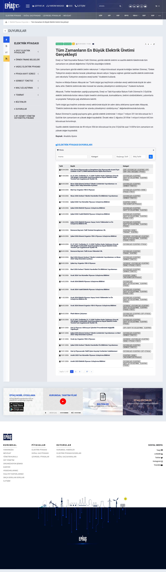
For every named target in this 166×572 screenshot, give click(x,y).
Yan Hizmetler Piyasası (132, 204)
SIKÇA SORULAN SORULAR (13, 477)
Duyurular (132, 169)
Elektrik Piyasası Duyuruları (19, 22)
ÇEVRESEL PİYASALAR (52, 15)
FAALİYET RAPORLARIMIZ (13, 474)
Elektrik (141, 169)
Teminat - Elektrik (131, 232)
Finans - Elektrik (130, 253)
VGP (152, 15)
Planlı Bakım (128, 315)
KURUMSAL (10, 445)
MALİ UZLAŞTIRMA (24, 88)
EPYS (126, 15)
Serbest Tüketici (130, 186)
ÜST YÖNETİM (8, 460)
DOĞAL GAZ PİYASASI (32, 15)
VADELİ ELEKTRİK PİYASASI (28, 67)
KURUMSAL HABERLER (66, 450)
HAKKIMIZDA (8, 450)
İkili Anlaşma (133, 171)
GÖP (100, 15)
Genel (143, 190)
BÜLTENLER (21, 102)
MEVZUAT (67, 15)
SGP (144, 15)
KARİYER (6, 467)
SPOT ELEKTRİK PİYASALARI (22, 51)
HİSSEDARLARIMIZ (10, 470)
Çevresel (127, 236)
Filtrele (105, 150)
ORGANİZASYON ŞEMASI (13, 464)
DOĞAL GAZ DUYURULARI (66, 457)
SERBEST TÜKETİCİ (24, 81)
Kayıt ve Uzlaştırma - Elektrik (135, 178)
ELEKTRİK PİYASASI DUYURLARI (69, 453)
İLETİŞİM (6, 481)
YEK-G (135, 15)
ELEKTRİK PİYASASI (13, 15)
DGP (125, 169)
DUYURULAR (21, 109)
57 (87, 371)
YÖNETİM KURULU (10, 457)
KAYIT (25, 74)
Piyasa (142, 171)
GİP (109, 15)
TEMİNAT (20, 95)
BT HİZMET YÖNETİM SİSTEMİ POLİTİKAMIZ (24, 117)
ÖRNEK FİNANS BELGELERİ (28, 59)
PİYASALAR (39, 445)
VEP (117, 15)
